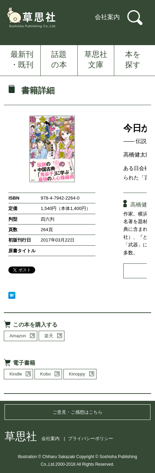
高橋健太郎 (137, 155)
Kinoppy (77, 374)
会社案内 (107, 17)
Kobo (45, 374)
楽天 (48, 335)
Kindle (15, 374)
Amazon (17, 335)
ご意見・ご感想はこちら (77, 412)
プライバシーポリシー (90, 438)
